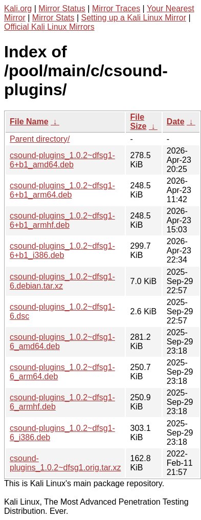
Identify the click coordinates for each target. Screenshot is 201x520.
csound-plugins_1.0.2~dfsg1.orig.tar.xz (65, 463)
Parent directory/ (40, 139)
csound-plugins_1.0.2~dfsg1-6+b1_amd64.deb (62, 160)
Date (176, 121)
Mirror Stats (53, 17)
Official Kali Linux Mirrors (49, 27)
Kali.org (18, 8)
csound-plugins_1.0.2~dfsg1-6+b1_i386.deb (62, 250)
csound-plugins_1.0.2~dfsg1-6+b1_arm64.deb (62, 190)
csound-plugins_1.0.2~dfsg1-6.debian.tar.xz (62, 281)
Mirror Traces (116, 8)
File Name (29, 121)
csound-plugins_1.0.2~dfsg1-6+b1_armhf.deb (62, 220)
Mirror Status (61, 8)
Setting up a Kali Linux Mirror (133, 17)
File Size (138, 122)
